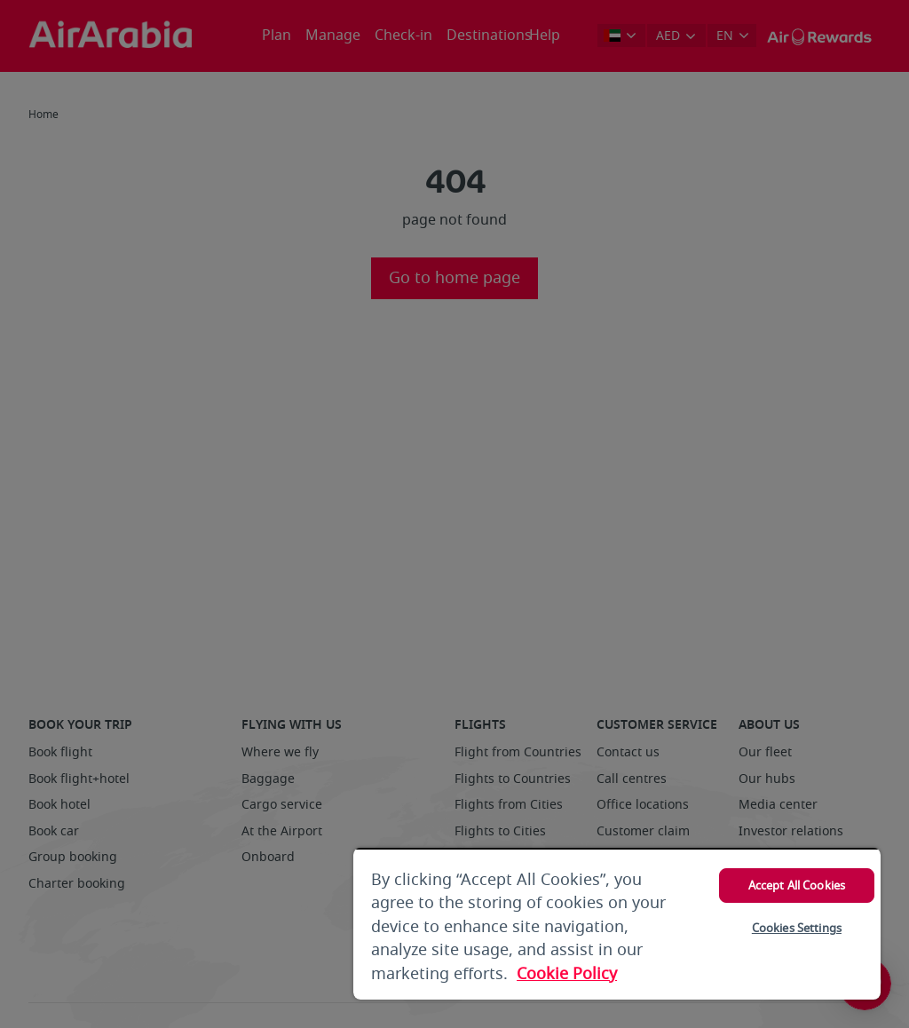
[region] (617, 924)
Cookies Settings (797, 928)
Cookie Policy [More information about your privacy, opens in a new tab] (567, 973)
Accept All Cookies (796, 885)
